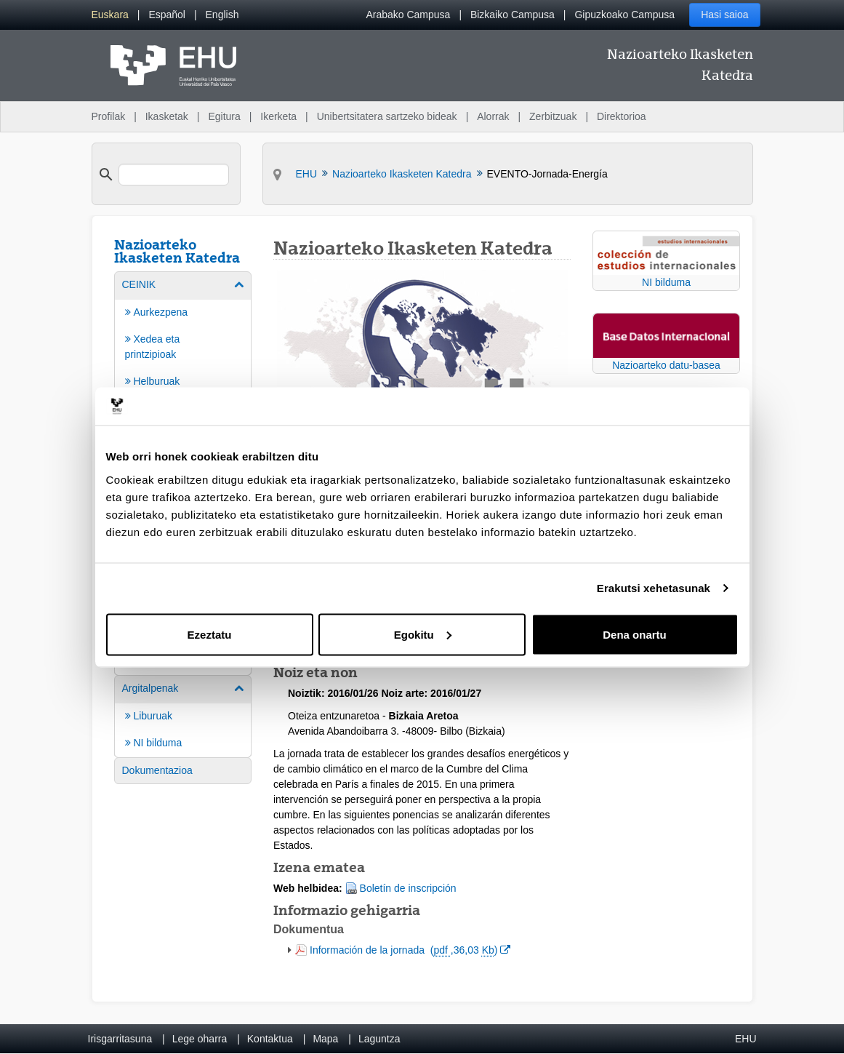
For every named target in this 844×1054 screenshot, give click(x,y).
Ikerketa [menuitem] (278, 116)
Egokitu (422, 634)
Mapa (325, 1039)
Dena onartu (635, 634)
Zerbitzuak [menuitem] (552, 116)
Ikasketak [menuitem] (166, 116)
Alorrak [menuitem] (493, 116)
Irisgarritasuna (120, 1039)
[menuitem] (110, 15)
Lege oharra (200, 1039)
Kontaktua (270, 1039)
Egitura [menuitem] (224, 116)
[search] (173, 174)
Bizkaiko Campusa (512, 14)
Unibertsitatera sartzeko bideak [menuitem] (387, 116)
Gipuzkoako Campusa (624, 14)
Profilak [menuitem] (109, 116)
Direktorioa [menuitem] (621, 116)
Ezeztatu (210, 634)
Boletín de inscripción (408, 888)
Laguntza (379, 1039)
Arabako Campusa (408, 14)
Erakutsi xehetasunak (653, 588)
